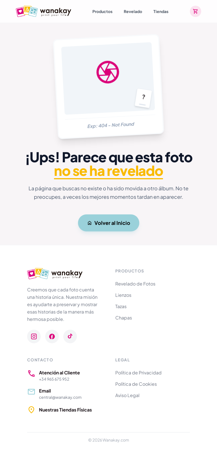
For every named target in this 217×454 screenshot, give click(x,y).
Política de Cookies (136, 384)
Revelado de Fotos (135, 284)
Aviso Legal (127, 395)
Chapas (123, 318)
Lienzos (123, 295)
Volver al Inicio (108, 222)
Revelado (133, 11)
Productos (102, 11)
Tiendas (160, 11)
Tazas (121, 306)
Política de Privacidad (138, 373)
